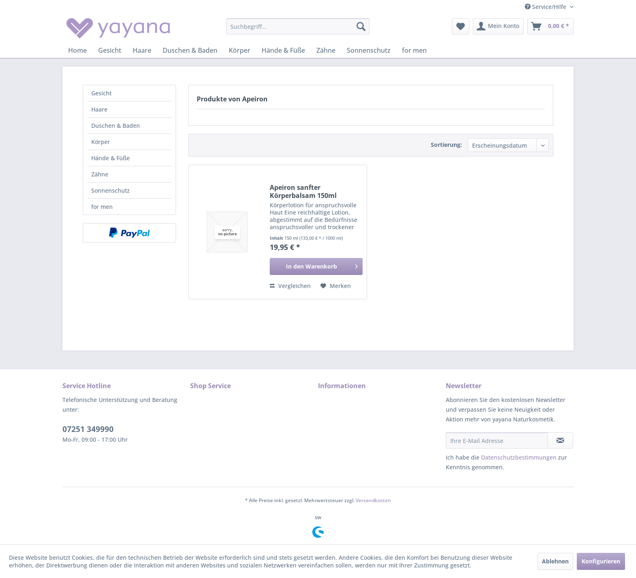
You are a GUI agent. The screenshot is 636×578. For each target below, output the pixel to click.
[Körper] (239, 50)
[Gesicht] (109, 50)
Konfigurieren (601, 561)
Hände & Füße (110, 158)
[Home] (77, 50)
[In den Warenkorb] (316, 266)
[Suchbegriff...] (298, 26)
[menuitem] (298, 26)
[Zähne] (326, 50)
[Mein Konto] (498, 26)
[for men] (414, 50)
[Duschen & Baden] (190, 50)
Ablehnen (555, 561)
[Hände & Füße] (283, 50)
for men (102, 207)
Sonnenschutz (110, 190)
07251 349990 (88, 429)
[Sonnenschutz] (368, 50)
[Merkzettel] (460, 26)
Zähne (99, 174)
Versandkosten (373, 500)
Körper (100, 142)
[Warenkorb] (550, 26)
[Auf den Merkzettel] (335, 286)
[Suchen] (361, 26)
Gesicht (101, 93)
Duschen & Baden (115, 125)
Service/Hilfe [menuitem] (546, 7)
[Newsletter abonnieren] (560, 440)
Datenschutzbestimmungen (518, 457)
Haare (99, 109)
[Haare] (142, 50)
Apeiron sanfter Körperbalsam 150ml (303, 191)
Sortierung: (446, 144)
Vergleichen (290, 286)
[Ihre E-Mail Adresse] (497, 440)
